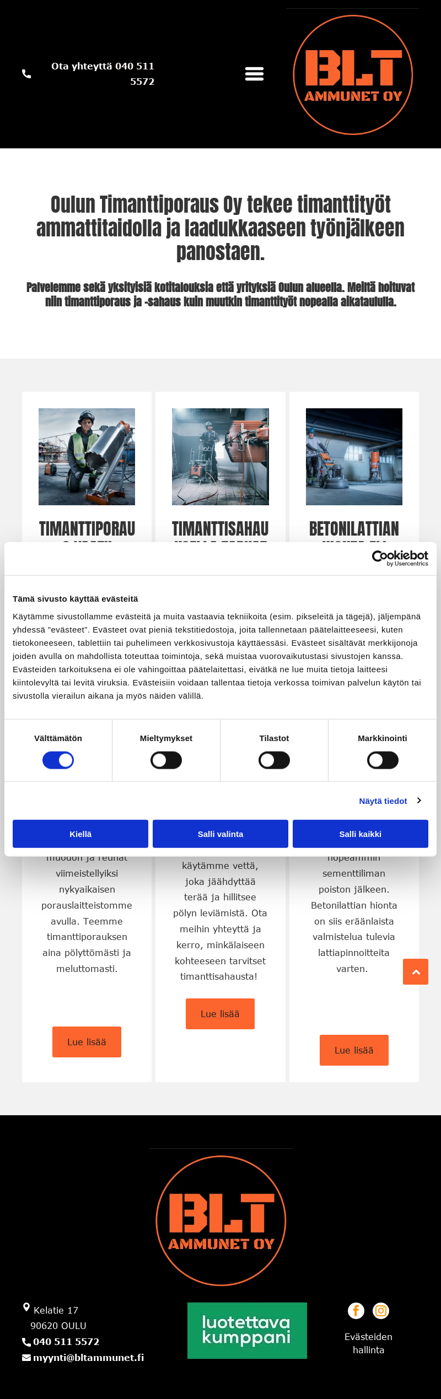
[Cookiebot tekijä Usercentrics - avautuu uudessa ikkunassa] (380, 558)
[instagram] (381, 1312)
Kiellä (80, 834)
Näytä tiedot (383, 800)
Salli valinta (221, 834)
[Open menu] (254, 74)
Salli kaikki (360, 834)
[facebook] (356, 1312)
